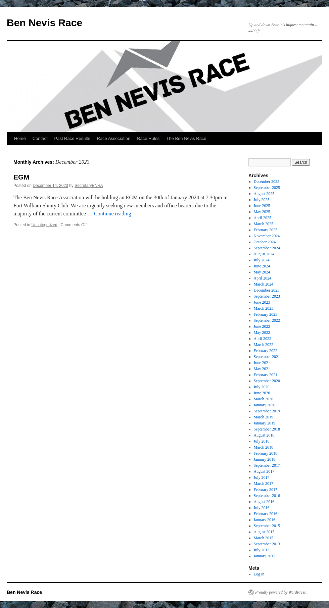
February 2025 (265, 229)
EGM (21, 177)
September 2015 (267, 525)
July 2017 (262, 477)
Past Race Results (72, 138)
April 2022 (262, 338)
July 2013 (262, 550)
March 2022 (263, 344)
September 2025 (267, 187)
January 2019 (264, 423)
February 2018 (265, 453)
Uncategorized (44, 224)
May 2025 (262, 211)
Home (20, 138)
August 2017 (264, 471)
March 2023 (263, 308)
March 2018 (263, 447)
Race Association (113, 138)
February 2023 (265, 314)
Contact (40, 138)
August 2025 (264, 193)
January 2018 (264, 459)
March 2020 (263, 399)
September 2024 (267, 248)
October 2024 (265, 242)
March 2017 (263, 483)
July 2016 (262, 507)
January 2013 (264, 556)
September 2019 (267, 411)
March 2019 (263, 417)
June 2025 (262, 205)
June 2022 (262, 326)
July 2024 (262, 260)
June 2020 (262, 393)
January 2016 (264, 519)
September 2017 (267, 465)
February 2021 (265, 374)
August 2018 (264, 435)
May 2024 (262, 272)
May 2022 (262, 332)
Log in (259, 574)
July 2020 (262, 387)
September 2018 (267, 429)
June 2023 (262, 302)
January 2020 (264, 405)
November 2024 (267, 236)
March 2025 (263, 223)
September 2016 (267, 495)
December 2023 (266, 290)
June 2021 (262, 362)
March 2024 (263, 284)
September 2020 (267, 380)
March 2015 (263, 538)
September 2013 (267, 544)
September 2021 (267, 356)
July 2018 (262, 441)
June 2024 (262, 266)
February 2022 (265, 350)
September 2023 (267, 296)
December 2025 (266, 181)
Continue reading (116, 213)
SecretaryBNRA (89, 185)
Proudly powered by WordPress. (281, 592)
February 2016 (265, 513)
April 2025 (262, 217)
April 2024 (262, 278)
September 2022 (267, 320)
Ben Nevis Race (44, 22)
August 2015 (264, 531)
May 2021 (262, 368)
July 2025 (262, 199)
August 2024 (264, 254)
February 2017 (265, 489)
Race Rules (148, 138)
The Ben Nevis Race (186, 138)
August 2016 (264, 501)
